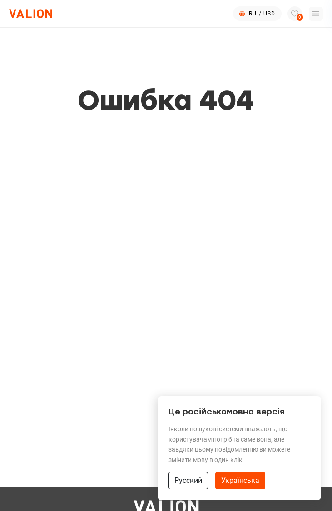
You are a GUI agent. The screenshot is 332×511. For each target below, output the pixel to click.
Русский (188, 480)
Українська (240, 480)
